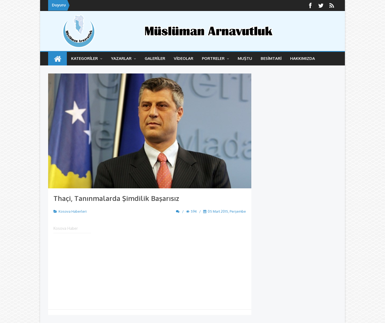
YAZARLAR (123, 58)
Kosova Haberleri (73, 211)
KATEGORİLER (86, 58)
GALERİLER (155, 58)
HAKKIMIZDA (302, 58)
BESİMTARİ (271, 58)
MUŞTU (245, 58)
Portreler (215, 58)
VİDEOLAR (183, 58)
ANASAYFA (57, 58)
